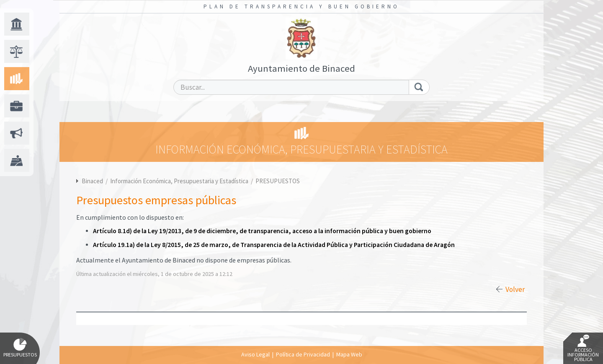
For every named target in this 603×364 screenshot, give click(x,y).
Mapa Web (349, 354)
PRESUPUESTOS (277, 181)
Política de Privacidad (303, 354)
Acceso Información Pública (583, 348)
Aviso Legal (255, 354)
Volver (515, 289)
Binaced (92, 181)
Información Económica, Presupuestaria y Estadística (180, 181)
